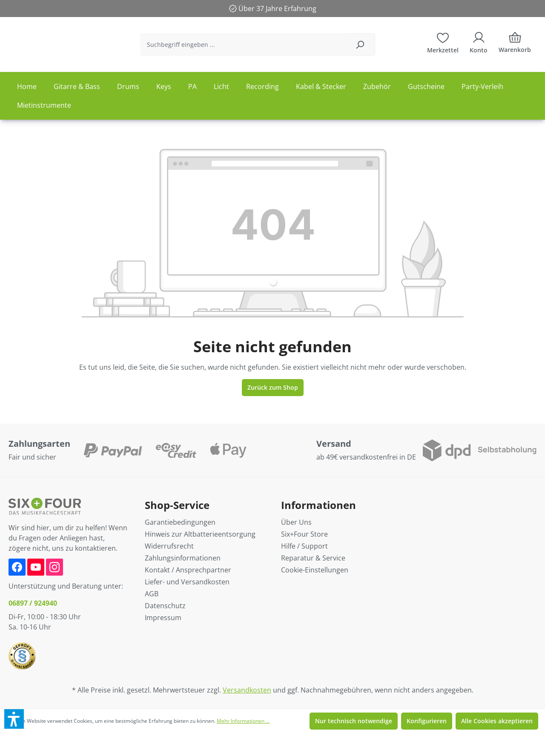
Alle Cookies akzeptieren (497, 721)
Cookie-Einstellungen (314, 570)
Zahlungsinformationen (183, 558)
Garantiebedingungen (180, 522)
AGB (151, 593)
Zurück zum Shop (272, 393)
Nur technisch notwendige (353, 721)
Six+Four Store (304, 534)
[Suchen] (364, 47)
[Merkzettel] (443, 45)
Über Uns (296, 522)
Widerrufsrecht (169, 546)
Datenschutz (165, 605)
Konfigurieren (427, 721)
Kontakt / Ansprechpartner (188, 570)
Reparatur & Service (313, 558)
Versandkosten (247, 690)
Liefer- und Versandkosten (187, 581)
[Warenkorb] (514, 47)
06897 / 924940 (33, 603)
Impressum (163, 617)
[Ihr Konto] (478, 45)
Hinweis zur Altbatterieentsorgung (200, 534)
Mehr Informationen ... (243, 720)
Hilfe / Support (304, 546)
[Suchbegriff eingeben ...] (264, 47)
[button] (14, 719)
